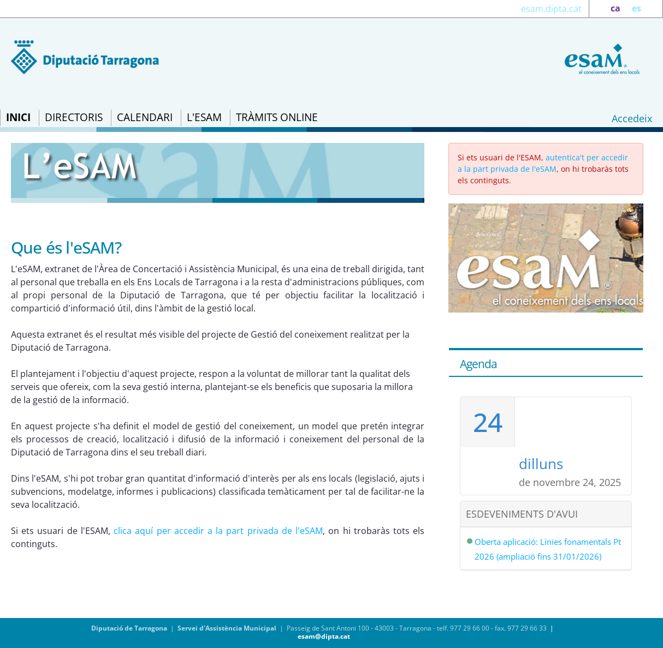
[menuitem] (18, 118)
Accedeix (632, 118)
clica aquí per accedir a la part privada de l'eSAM (218, 531)
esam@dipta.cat (324, 636)
